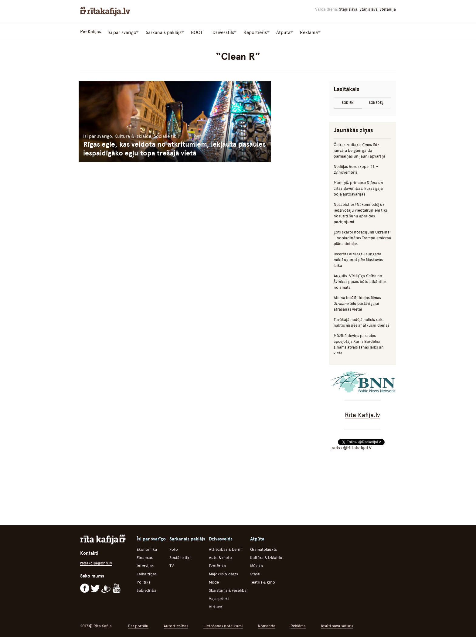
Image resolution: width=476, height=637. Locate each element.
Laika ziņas (147, 573)
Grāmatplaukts (263, 548)
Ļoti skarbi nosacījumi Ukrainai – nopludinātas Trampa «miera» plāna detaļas (362, 237)
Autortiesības (176, 625)
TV (171, 565)
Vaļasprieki (219, 597)
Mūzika (256, 565)
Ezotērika (217, 565)
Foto (173, 548)
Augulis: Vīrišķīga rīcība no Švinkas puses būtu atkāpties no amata (360, 281)
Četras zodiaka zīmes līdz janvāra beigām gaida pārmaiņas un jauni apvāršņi (359, 149)
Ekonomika (147, 548)
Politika (144, 581)
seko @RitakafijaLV (352, 447)
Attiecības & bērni (225, 548)
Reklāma (298, 625)
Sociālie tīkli (180, 556)
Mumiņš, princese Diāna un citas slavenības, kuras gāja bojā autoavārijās (358, 187)
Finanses (145, 556)
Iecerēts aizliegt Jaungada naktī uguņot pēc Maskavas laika (358, 259)
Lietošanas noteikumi (223, 625)
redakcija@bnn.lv (96, 562)
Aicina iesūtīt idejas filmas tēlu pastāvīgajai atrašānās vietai (357, 303)
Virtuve (215, 606)
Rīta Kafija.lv (362, 414)
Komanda (266, 625)
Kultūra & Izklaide (266, 556)
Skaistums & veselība (227, 589)
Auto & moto (220, 556)
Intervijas (145, 565)
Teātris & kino (262, 581)
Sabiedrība (146, 589)
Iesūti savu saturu (337, 625)
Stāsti (255, 573)
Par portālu (138, 625)
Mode (214, 581)
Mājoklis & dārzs (223, 573)
